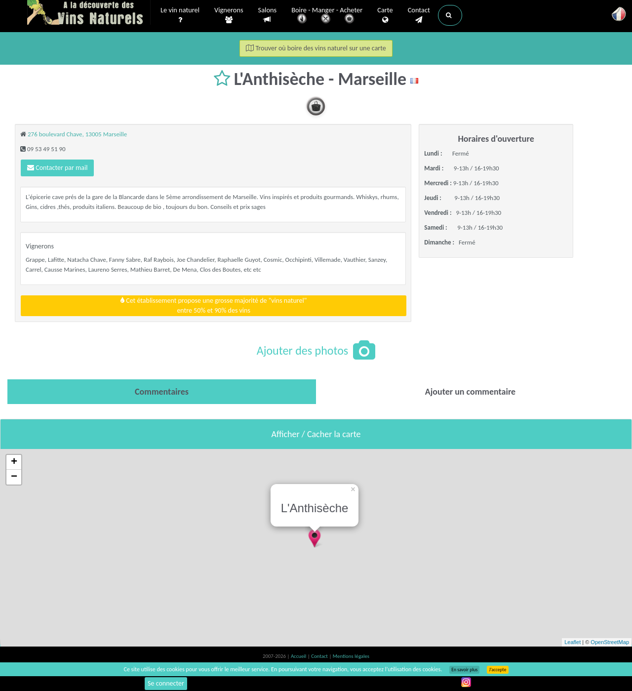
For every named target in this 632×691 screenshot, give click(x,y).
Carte (385, 15)
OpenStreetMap (610, 642)
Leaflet (572, 642)
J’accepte (497, 670)
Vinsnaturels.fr (89, 13)
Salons (267, 15)
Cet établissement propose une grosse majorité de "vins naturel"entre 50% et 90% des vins (213, 305)
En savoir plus (464, 670)
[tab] (161, 391)
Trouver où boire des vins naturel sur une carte (316, 48)
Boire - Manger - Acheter (326, 16)
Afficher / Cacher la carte (316, 434)
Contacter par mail (57, 167)
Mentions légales (351, 656)
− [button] (14, 477)
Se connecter (166, 683)
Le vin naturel (179, 15)
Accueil (299, 656)
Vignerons (228, 15)
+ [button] (14, 462)
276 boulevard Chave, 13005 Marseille (77, 134)
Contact (419, 15)
